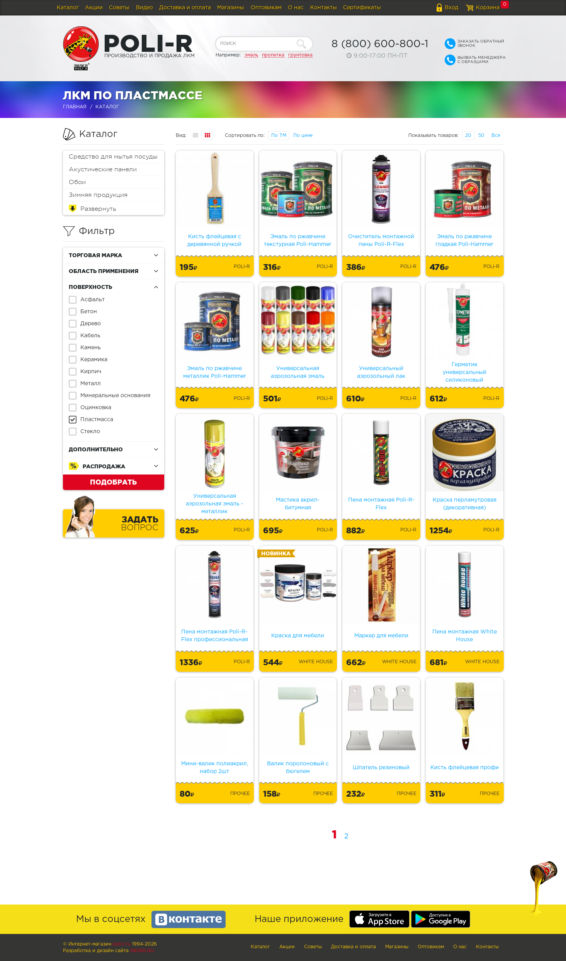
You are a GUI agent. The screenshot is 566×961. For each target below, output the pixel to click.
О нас (296, 7)
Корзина (488, 7)
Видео (144, 7)
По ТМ (278, 135)
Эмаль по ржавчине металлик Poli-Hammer (214, 372)
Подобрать (113, 482)
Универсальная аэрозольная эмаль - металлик (214, 504)
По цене (303, 135)
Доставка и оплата (185, 7)
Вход (451, 7)
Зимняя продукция (98, 194)
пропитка (273, 55)
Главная (75, 107)
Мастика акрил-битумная (298, 504)
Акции (94, 7)
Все (495, 135)
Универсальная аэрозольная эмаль (298, 372)
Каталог (68, 7)
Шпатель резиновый (381, 767)
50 (481, 135)
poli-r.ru (122, 944)
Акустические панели (103, 169)
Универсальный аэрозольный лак (381, 372)
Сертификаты (362, 7)
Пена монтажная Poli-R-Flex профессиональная (214, 636)
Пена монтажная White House (464, 636)
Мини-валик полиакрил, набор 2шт (214, 767)
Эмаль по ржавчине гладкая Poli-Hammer (464, 240)
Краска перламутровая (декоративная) (464, 504)
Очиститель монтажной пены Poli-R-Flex (381, 240)
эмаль (251, 55)
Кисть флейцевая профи (464, 767)
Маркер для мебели (381, 635)
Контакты (323, 7)
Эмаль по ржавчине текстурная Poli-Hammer (297, 240)
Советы (119, 7)
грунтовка (300, 55)
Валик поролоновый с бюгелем (298, 767)
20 (468, 135)
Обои (77, 182)
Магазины (230, 7)
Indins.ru (142, 951)
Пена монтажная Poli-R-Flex (381, 504)
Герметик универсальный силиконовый (464, 372)
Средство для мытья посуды (113, 156)
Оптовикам (266, 7)
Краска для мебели (297, 635)
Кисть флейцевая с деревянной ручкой (214, 240)
